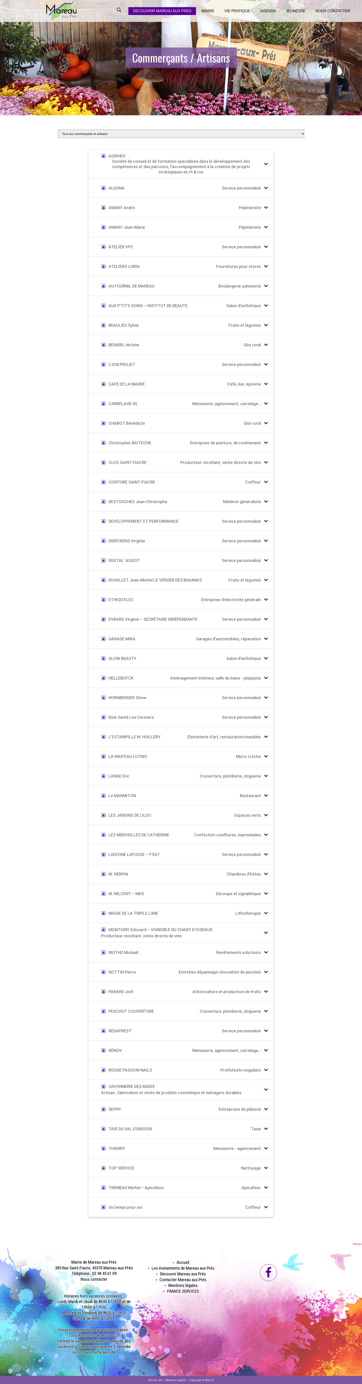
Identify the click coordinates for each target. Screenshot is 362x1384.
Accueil (183, 1262)
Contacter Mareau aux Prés (183, 1279)
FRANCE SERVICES (183, 1291)
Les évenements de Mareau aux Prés (183, 1268)
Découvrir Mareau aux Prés (183, 1274)
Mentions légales (183, 1285)
